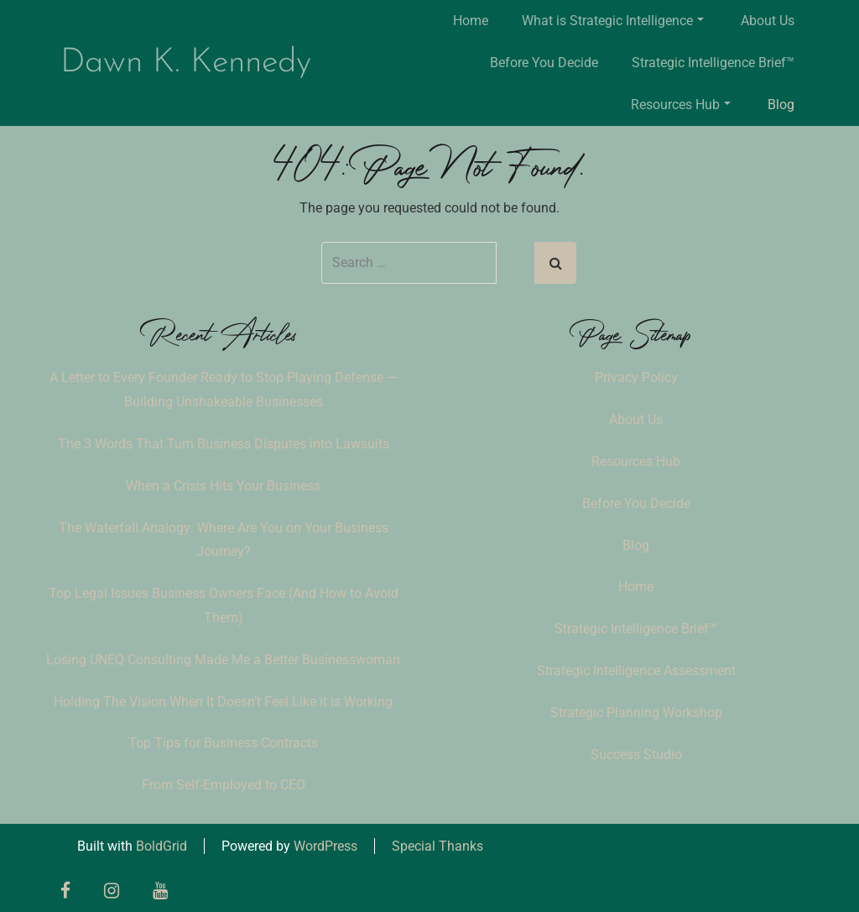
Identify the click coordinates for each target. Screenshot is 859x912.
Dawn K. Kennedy (185, 63)
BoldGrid (161, 846)
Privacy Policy (636, 377)
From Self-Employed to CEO (223, 785)
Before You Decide (544, 63)
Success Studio (636, 755)
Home (470, 21)
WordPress (325, 846)
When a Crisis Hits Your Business (223, 486)
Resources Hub (681, 105)
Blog (781, 105)
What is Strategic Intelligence (613, 21)
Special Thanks (437, 846)
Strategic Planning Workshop (636, 713)
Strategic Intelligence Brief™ (713, 63)
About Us (767, 21)
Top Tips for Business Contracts (223, 743)
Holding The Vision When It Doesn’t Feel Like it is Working (223, 702)
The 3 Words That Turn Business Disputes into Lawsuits (223, 444)
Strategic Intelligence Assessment (636, 671)
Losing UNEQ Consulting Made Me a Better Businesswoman (223, 660)
